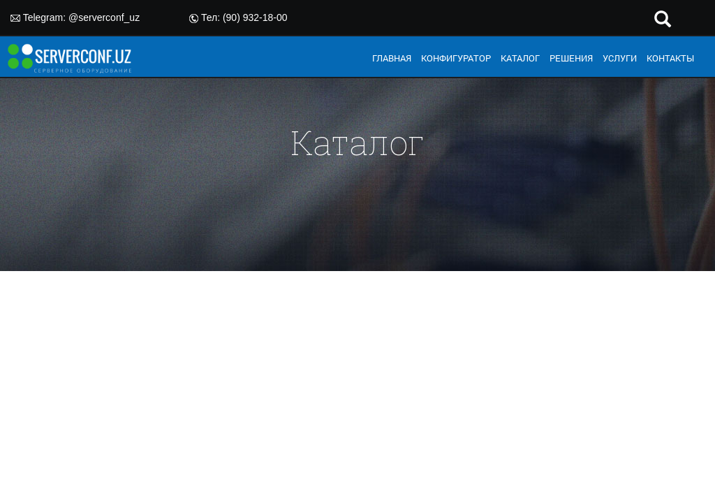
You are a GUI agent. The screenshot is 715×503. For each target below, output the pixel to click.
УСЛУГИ (620, 58)
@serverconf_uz (104, 17)
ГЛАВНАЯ (391, 58)
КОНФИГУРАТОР (456, 58)
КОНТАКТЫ (670, 58)
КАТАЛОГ (520, 58)
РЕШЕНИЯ (571, 58)
